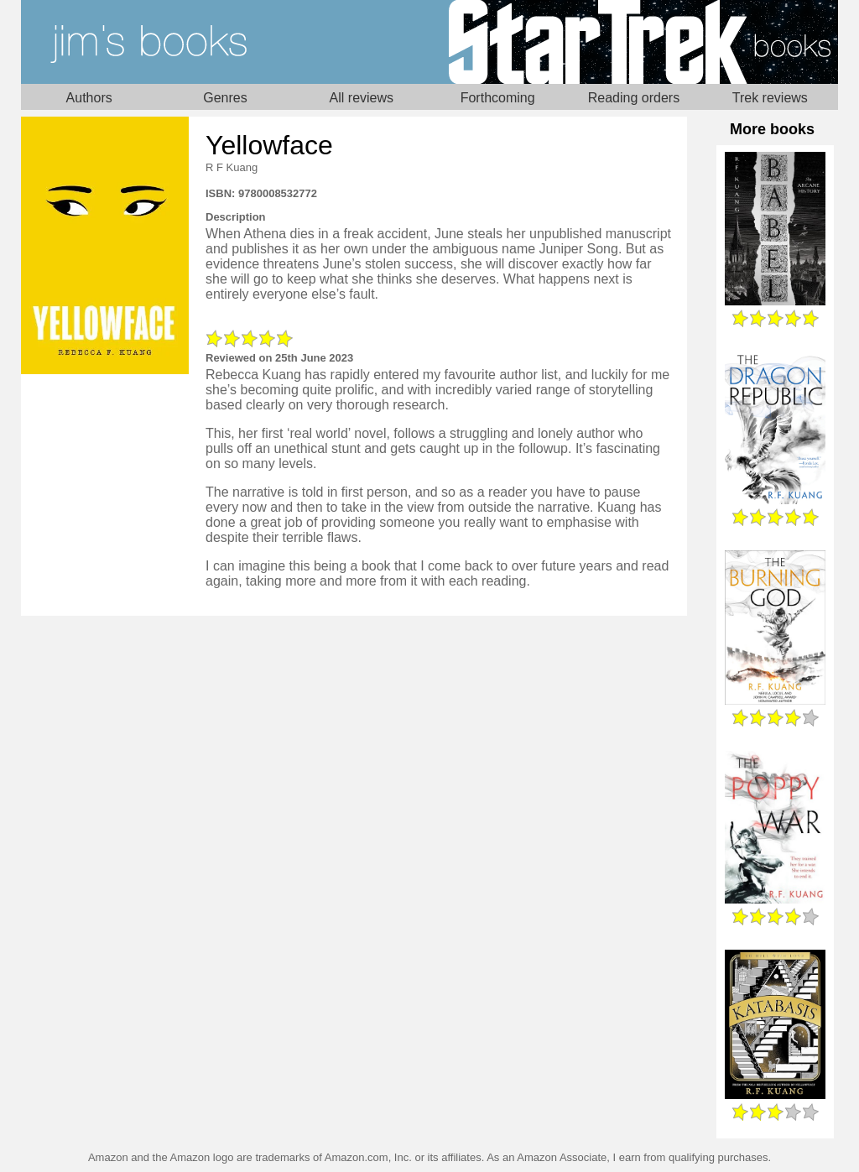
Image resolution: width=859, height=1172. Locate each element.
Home (225, 42)
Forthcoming (498, 98)
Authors (89, 98)
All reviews (361, 98)
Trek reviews (770, 98)
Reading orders (633, 98)
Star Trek (634, 42)
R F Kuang (232, 167)
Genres (225, 98)
